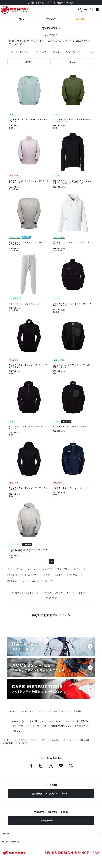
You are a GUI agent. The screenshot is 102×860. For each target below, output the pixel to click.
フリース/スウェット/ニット (69, 569)
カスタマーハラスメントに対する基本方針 (70, 740)
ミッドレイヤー (47, 581)
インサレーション (15, 569)
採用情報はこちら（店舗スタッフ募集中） (51, 793)
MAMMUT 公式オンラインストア (22, 711)
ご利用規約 (22, 740)
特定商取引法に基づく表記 (16, 743)
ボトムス (59, 575)
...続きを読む (18, 44)
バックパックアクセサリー (20, 52)
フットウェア (41, 52)
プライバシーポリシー (39, 740)
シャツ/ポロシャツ (15, 575)
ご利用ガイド (8, 740)
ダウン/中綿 (47, 569)
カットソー (33, 575)
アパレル (56, 52)
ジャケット (32, 569)
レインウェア (73, 575)
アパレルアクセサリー (74, 52)
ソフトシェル (13, 581)
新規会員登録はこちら (51, 820)
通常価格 (77, 711)
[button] (29, 61)
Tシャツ (46, 575)
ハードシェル (29, 581)
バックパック (94, 52)
